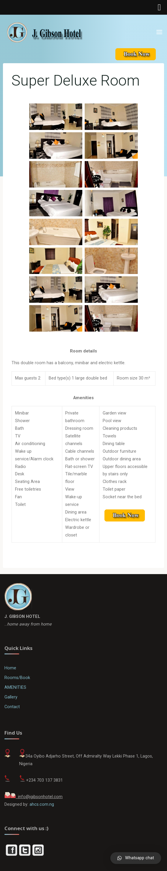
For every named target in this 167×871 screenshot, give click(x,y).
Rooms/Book (17, 677)
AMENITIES (15, 687)
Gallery (10, 697)
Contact (12, 706)
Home (10, 668)
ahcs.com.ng (42, 804)
